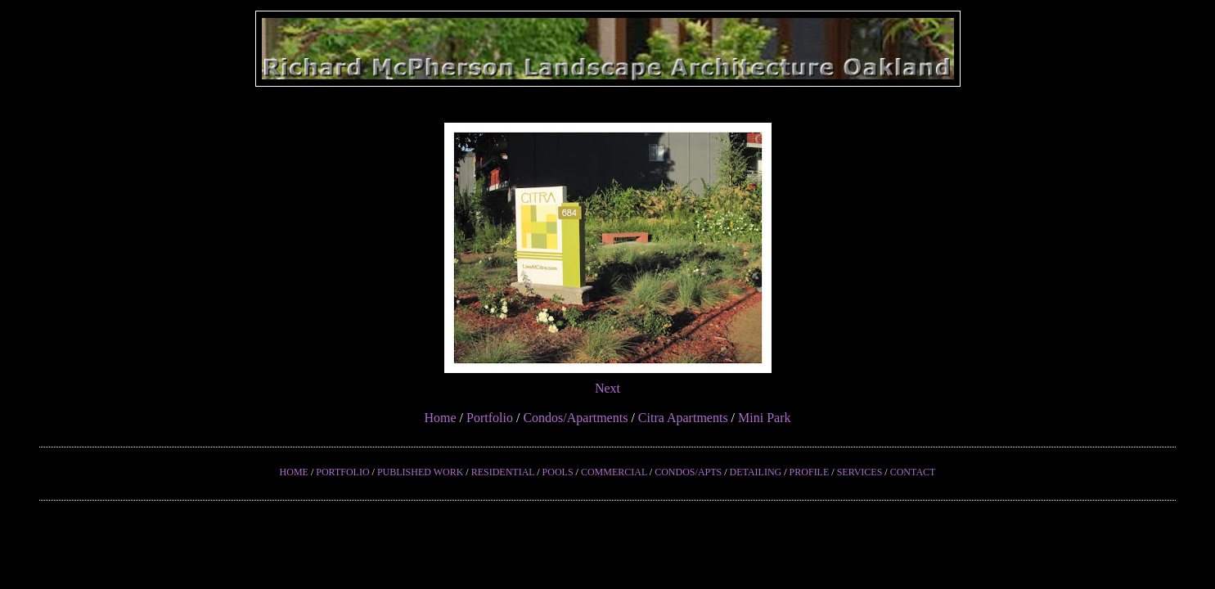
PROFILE (810, 472)
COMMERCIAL (614, 472)
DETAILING (756, 472)
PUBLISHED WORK (420, 472)
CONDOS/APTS (688, 472)
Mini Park (764, 418)
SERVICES (860, 472)
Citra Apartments (683, 418)
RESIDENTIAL (503, 472)
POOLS (558, 472)
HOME (294, 472)
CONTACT (913, 472)
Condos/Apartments (575, 418)
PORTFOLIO (342, 472)
